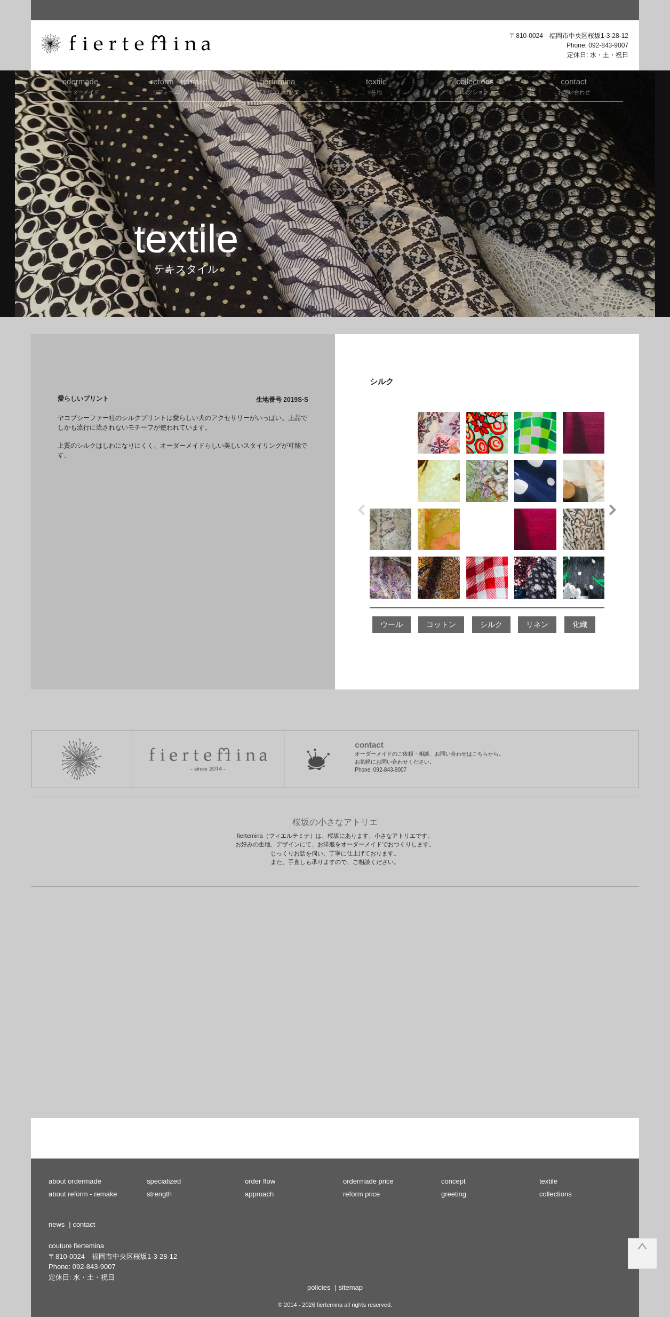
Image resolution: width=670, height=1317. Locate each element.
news (57, 1224)
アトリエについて (278, 85)
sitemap (350, 1287)
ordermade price (368, 1181)
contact (84, 1224)
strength (159, 1194)
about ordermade (75, 1181)
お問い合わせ (574, 85)
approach (259, 1194)
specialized (164, 1181)
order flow (260, 1181)
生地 (376, 85)
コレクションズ (475, 85)
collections (555, 1194)
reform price (361, 1194)
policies (318, 1287)
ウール (391, 624)
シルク (491, 624)
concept (453, 1181)
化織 (579, 624)
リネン (537, 624)
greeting (453, 1194)
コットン (441, 624)
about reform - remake (83, 1194)
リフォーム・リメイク (179, 85)
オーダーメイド (80, 85)
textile (548, 1181)
